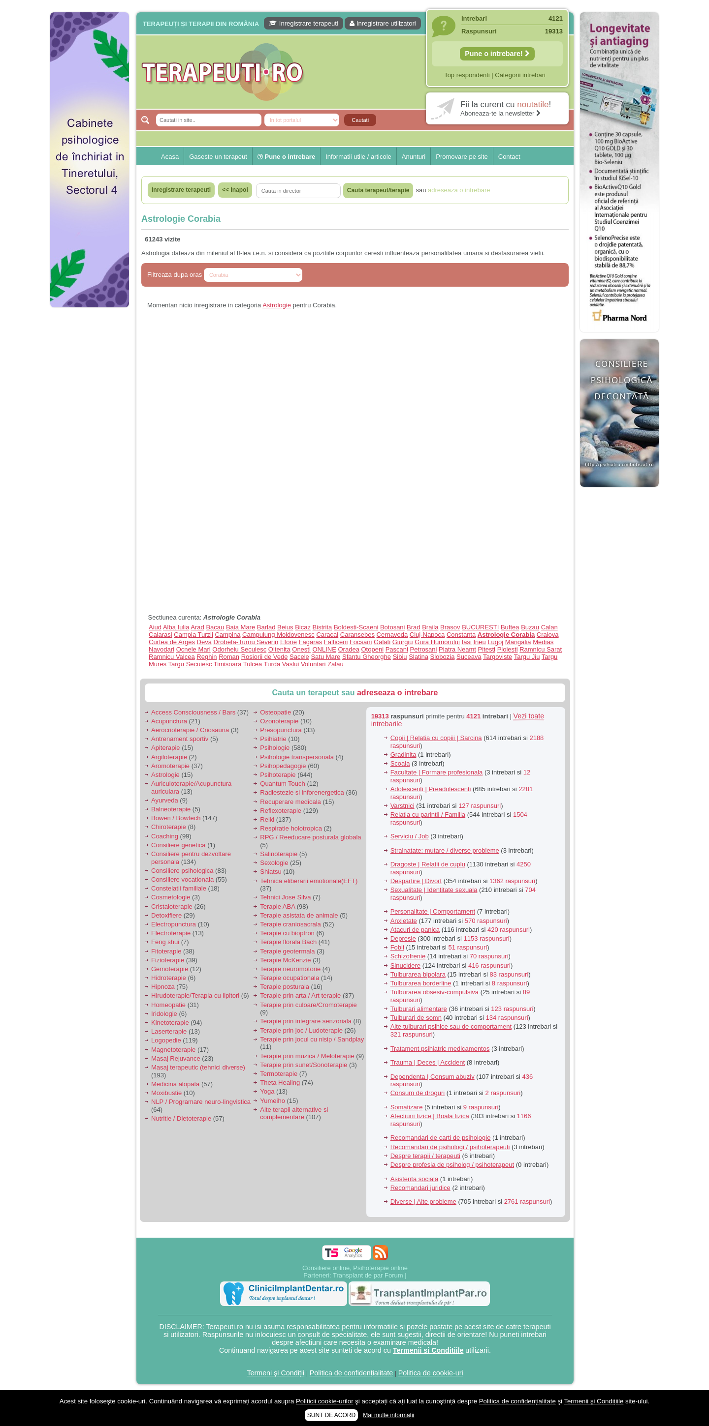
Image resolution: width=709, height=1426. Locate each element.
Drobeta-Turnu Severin (246, 642)
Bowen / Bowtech (175, 818)
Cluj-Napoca (427, 634)
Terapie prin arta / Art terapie (300, 995)
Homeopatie (168, 1005)
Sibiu (400, 656)
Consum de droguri (417, 1093)
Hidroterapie (168, 977)
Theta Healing (280, 1082)
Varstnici (402, 805)
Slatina (418, 656)
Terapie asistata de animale (299, 915)
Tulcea (252, 664)
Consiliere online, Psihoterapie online (355, 1268)
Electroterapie (171, 933)
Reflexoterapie (280, 810)
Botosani (392, 627)
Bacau (215, 627)
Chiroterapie (168, 827)
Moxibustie (166, 1093)
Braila (430, 627)
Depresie (403, 938)
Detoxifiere (166, 915)
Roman (229, 656)
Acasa (170, 156)
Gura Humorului (437, 642)
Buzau (530, 627)
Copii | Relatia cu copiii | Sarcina (436, 738)
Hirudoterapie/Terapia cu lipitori (195, 995)
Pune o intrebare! (497, 54)
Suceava (469, 656)
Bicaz (303, 627)
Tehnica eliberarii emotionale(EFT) (308, 881)
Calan (549, 627)
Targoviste (497, 656)
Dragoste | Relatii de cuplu (427, 864)
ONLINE (324, 649)
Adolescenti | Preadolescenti (430, 789)
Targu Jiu (527, 656)
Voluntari (313, 664)
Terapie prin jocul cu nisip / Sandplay (312, 1039)
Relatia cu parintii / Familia (427, 814)
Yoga (267, 1091)
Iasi (467, 642)
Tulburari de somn (416, 1017)
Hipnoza (163, 986)
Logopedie (166, 1040)
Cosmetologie (171, 897)
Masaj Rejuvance (175, 1058)
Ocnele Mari (193, 649)
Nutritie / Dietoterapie (181, 1118)
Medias (543, 642)
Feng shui (165, 942)
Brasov (450, 627)
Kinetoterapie (170, 1022)
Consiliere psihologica (182, 870)
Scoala (400, 763)
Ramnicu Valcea (172, 656)
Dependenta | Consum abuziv (432, 1076)
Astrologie (276, 305)
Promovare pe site (462, 156)
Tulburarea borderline (420, 983)
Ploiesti (507, 649)
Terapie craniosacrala (290, 924)
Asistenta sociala (414, 1179)
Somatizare (406, 1107)
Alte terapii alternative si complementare (294, 1113)
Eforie (288, 642)
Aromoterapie (170, 766)
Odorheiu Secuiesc (239, 649)
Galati (382, 642)
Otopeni (372, 649)
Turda (272, 664)
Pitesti (486, 649)
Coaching (164, 836)
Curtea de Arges (172, 642)
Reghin (206, 656)
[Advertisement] (89, 462)
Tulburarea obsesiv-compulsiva (434, 992)
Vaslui (290, 664)
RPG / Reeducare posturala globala (310, 837)
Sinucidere (405, 965)
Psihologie (275, 747)
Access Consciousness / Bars (193, 712)
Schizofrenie (408, 956)
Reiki (267, 819)
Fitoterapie (166, 951)
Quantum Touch (282, 783)
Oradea (348, 649)
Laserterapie (169, 1031)
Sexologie (274, 862)
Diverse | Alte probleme (423, 1201)
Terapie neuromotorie (290, 969)
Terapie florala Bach (288, 942)
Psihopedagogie (283, 766)
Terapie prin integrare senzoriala (306, 1021)
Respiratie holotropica (291, 828)
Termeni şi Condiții (275, 1373)
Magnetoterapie (173, 1049)
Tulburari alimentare (418, 1008)
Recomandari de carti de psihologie (440, 1137)
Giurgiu (402, 642)
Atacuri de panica (415, 929)
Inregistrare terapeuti (303, 23)
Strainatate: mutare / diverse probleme (444, 850)
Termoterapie (278, 1073)
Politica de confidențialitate (351, 1373)
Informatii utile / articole (358, 156)
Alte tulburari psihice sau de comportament (451, 1026)
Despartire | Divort (416, 881)
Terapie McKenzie (285, 960)
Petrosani (423, 649)
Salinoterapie (278, 854)
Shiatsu (270, 871)
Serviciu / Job (409, 836)
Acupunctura (169, 721)
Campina (227, 634)
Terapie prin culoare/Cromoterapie (308, 1005)
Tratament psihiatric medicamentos (440, 1048)
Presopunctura (281, 730)
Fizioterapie (167, 960)
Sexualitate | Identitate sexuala (434, 889)
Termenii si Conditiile (428, 1350)
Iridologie (164, 1013)
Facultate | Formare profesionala (436, 772)
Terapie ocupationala (289, 977)
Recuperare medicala (290, 801)
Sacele (299, 656)
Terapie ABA (277, 906)
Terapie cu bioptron (287, 933)
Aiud (155, 627)
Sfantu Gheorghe (366, 656)
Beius (285, 627)
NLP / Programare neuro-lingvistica (201, 1101)
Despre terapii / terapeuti (425, 1155)
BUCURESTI (480, 627)
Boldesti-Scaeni (356, 627)
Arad (197, 627)
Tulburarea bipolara (418, 974)
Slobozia (442, 656)
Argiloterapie (169, 757)
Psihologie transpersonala (297, 757)
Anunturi (413, 156)
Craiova (548, 634)
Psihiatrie (273, 739)
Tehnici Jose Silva (285, 897)
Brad (413, 627)
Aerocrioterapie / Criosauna (190, 730)
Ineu (479, 642)
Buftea (510, 627)
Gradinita (403, 754)
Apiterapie (165, 747)
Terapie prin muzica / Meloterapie (307, 1056)
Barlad (266, 627)
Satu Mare (325, 656)
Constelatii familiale (178, 888)
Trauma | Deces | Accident (427, 1062)
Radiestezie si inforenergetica (302, 792)
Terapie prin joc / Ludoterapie (301, 1030)
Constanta (461, 634)
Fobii (397, 947)
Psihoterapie (277, 774)
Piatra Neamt (457, 649)
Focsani (361, 642)
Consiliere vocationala (182, 879)
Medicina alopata (175, 1084)
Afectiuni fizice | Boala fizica (429, 1116)
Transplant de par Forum (368, 1275)
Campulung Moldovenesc (278, 634)
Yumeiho (272, 1100)
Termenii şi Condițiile (593, 1401)
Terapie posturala (284, 986)
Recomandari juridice (420, 1187)
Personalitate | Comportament (432, 911)
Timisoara (228, 664)
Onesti (301, 649)
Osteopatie (275, 712)
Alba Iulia (176, 627)
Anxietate (403, 920)
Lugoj (495, 642)
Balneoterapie (171, 809)
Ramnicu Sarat (540, 649)
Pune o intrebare (286, 156)
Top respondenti (467, 75)
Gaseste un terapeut (218, 156)
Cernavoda (392, 634)
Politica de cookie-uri (430, 1373)
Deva (204, 642)
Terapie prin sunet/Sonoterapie (303, 1065)
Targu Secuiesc (190, 664)
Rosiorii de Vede (264, 656)
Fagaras (310, 642)
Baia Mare (240, 627)
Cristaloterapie (172, 906)
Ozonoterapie (279, 721)
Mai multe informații (388, 1415)
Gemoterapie (169, 969)
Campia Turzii (193, 634)
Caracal (327, 634)
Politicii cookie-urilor (325, 1401)
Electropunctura (173, 924)
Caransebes (357, 634)
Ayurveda (164, 800)
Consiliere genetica (178, 845)
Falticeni (336, 642)
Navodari (161, 649)
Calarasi (160, 634)
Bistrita (322, 627)
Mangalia (518, 642)
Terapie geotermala (287, 951)
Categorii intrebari (520, 75)
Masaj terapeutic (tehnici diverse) (198, 1067)
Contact (509, 156)
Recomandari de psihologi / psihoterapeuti (450, 1147)
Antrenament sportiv (179, 739)
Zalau (335, 664)
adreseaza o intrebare (397, 692)
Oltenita (279, 649)
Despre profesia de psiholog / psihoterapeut (452, 1164)
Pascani (397, 649)
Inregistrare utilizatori (383, 23)
